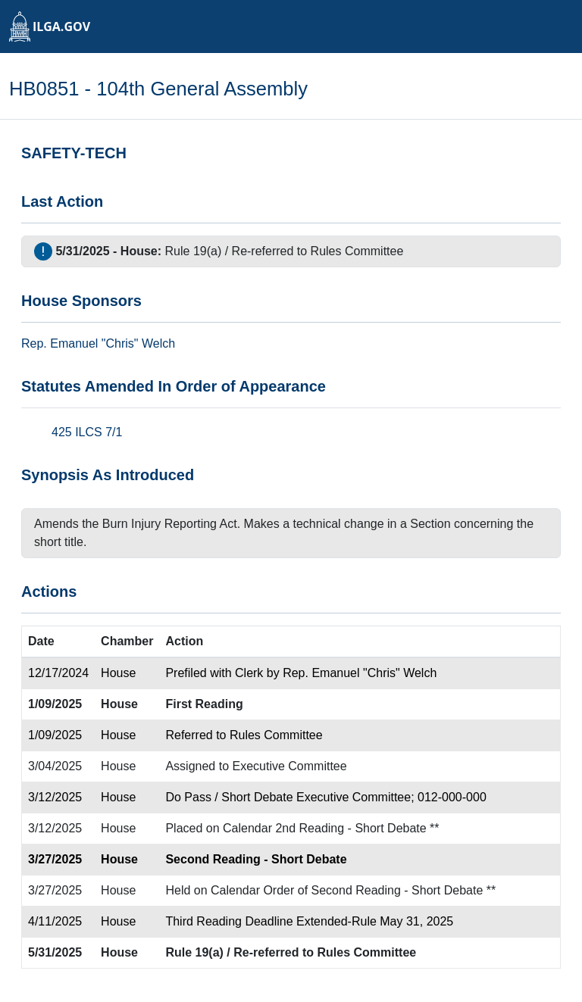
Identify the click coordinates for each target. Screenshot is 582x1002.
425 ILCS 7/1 (87, 432)
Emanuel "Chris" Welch (112, 343)
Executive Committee (290, 766)
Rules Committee (357, 251)
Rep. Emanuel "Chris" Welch (359, 672)
